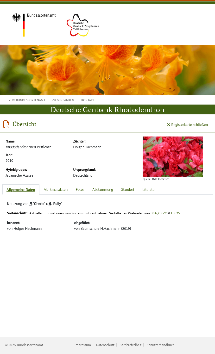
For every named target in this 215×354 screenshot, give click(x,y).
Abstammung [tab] (102, 189)
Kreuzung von (34, 203)
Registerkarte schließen (187, 124)
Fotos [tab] (80, 189)
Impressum (82, 344)
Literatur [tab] (149, 189)
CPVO (162, 213)
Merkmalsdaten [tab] (56, 189)
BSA (154, 213)
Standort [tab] (127, 189)
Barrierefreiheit (130, 344)
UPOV (175, 213)
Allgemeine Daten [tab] (20, 189)
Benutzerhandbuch (160, 344)
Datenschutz (105, 344)
